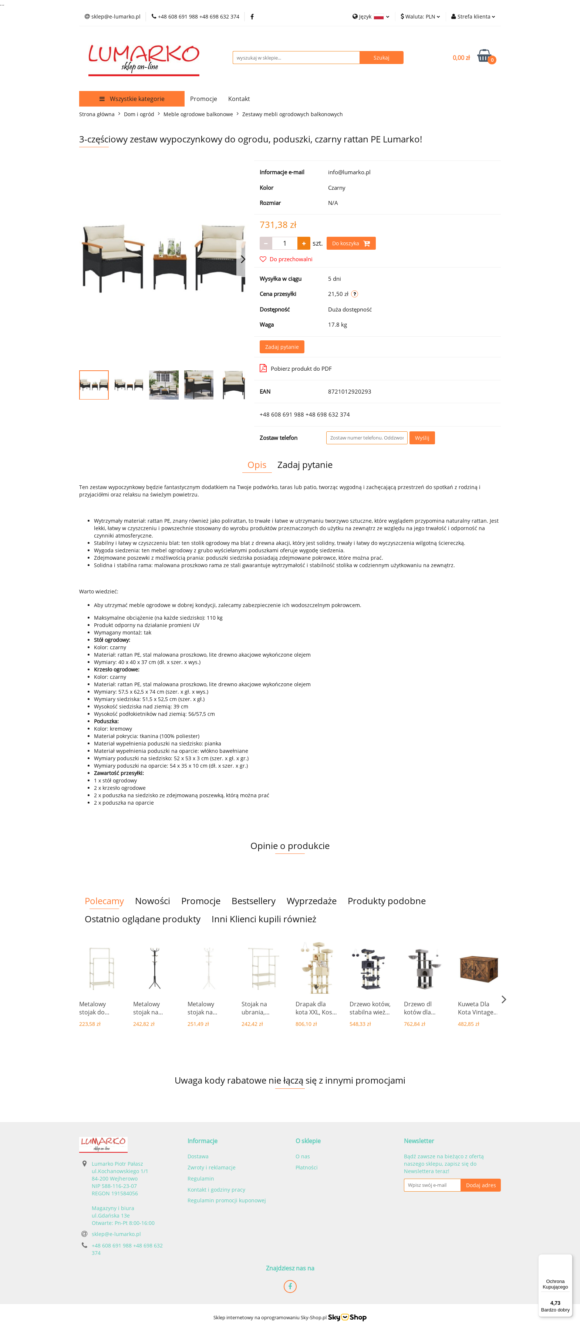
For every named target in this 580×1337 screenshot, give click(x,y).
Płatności (307, 1167)
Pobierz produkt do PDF (296, 368)
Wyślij (422, 437)
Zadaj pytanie (282, 346)
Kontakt (239, 99)
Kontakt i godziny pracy (216, 1189)
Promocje (203, 99)
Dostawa (198, 1156)
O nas (303, 1156)
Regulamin (201, 1178)
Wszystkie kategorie (132, 99)
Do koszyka (351, 243)
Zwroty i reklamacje (212, 1167)
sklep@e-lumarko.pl (116, 1233)
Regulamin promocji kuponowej (227, 1200)
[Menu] (568, 1258)
